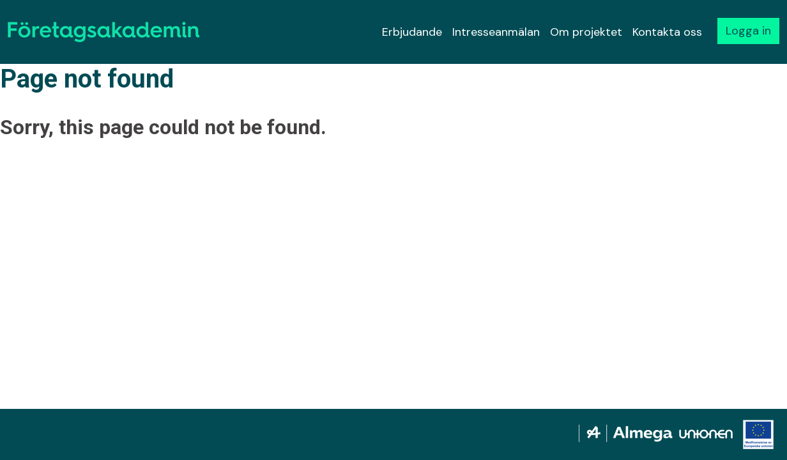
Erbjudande (412, 32)
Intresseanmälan (496, 32)
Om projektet (586, 32)
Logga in (748, 30)
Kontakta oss (667, 32)
